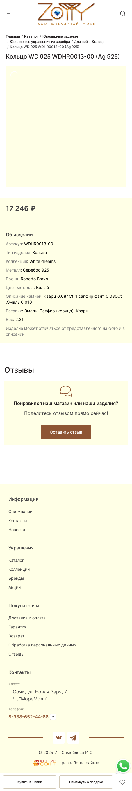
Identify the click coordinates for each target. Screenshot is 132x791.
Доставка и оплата (27, 617)
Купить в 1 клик (29, 782)
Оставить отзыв (66, 431)
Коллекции (19, 569)
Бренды (16, 578)
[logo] (66, 24)
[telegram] (73, 738)
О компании (20, 511)
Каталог (16, 560)
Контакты (17, 520)
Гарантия (17, 626)
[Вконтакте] (59, 738)
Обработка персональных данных (42, 644)
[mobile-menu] (9, 14)
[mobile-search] (122, 14)
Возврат (16, 635)
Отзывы (16, 653)
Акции (14, 587)
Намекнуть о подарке (86, 782)
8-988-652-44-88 (28, 717)
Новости (16, 529)
